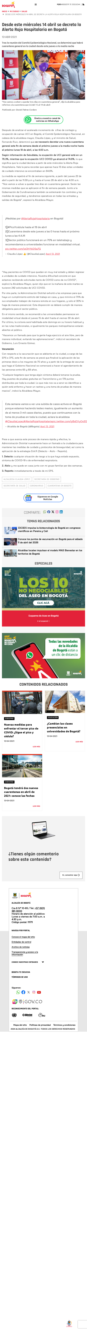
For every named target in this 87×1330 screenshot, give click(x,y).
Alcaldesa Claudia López (17, 479)
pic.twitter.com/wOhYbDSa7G (23, 248)
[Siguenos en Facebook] (18, 992)
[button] (45, 512)
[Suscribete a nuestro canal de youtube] (39, 992)
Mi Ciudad (14, 11)
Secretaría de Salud (14, 485)
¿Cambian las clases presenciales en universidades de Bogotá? (63, 727)
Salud (24, 11)
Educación (53, 717)
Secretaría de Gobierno (46, 479)
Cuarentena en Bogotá (59, 485)
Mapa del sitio (20, 1025)
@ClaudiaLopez (14, 421)
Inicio (4, 11)
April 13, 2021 (53, 253)
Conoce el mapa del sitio (23, 937)
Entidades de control (21, 942)
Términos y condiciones (64, 1025)
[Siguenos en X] (29, 992)
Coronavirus (36, 485)
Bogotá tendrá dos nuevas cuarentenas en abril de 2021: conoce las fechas (21, 791)
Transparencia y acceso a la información (25, 953)
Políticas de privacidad (40, 1025)
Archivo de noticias (21, 947)
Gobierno (9, 718)
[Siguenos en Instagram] (34, 992)
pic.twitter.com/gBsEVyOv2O (69, 421)
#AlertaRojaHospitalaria (35, 218)
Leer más (36, 747)
